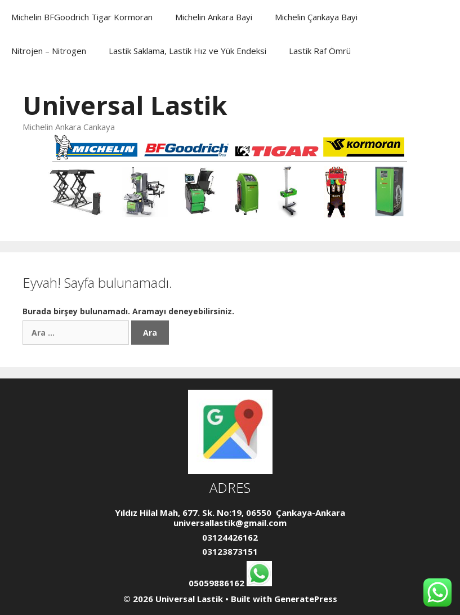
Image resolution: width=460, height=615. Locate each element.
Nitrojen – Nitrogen (48, 50)
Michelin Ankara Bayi (213, 17)
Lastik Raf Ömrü (320, 50)
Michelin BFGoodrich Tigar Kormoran (82, 17)
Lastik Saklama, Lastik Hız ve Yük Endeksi (187, 50)
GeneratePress (305, 598)
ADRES (230, 487)
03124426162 (230, 537)
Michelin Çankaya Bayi (316, 17)
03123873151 (230, 551)
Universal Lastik (125, 105)
